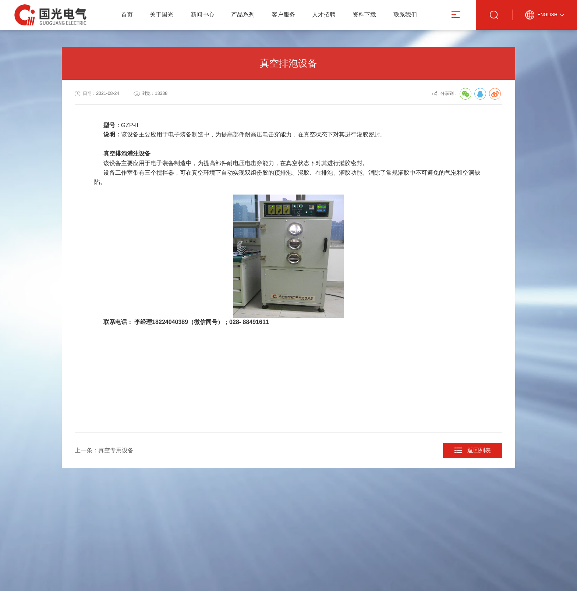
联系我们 (405, 14)
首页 (127, 14)
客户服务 (283, 14)
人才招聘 (324, 14)
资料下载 (364, 14)
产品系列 (243, 14)
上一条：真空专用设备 (104, 450)
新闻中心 (202, 14)
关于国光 (161, 14)
